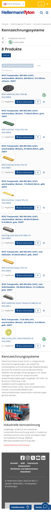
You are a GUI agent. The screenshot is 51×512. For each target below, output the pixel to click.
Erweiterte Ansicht (17, 38)
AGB (23, 463)
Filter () (6, 55)
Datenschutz (24, 466)
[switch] (4, 38)
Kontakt (14, 463)
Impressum (32, 463)
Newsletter (25, 471)
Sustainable (16, 42)
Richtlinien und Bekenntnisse (24, 469)
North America (14, 4)
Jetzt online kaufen (24, 102)
